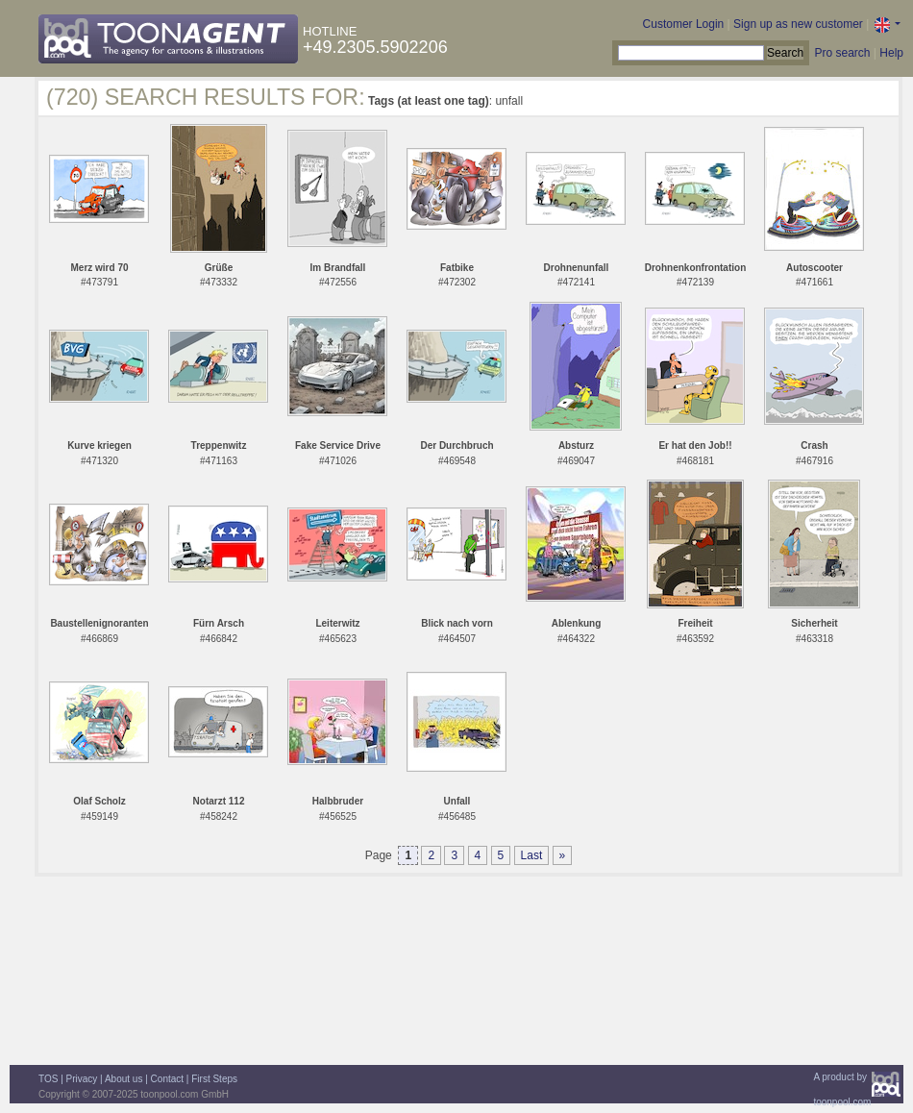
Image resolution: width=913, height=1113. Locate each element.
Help (891, 53)
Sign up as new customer (798, 24)
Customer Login (684, 24)
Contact (167, 1079)
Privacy (82, 1079)
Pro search (842, 53)
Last (532, 855)
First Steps (214, 1079)
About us (123, 1079)
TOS (48, 1079)
